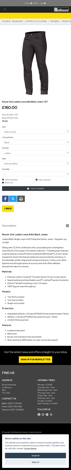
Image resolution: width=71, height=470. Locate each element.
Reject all (35, 462)
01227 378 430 (15, 403)
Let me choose (30, 448)
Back (8, 208)
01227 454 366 (15, 406)
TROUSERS (54, 21)
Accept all (35, 456)
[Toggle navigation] (5, 9)
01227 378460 (17, 409)
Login (43, 3)
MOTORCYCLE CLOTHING (36, 21)
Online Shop (17, 21)
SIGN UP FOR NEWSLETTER (35, 359)
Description (9, 225)
